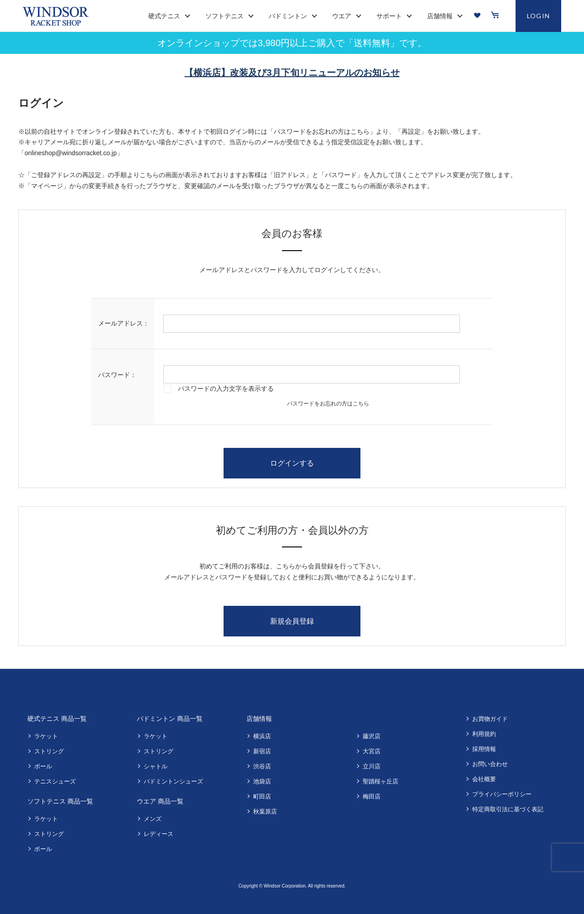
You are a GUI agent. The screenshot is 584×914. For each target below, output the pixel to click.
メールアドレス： (123, 323)
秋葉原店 (265, 811)
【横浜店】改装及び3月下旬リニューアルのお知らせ (291, 73)
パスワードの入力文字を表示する (226, 388)
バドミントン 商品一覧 (170, 718)
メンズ (153, 818)
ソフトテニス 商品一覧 (60, 801)
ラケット (46, 736)
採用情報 (484, 749)
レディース (158, 833)
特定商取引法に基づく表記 (507, 809)
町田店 (262, 796)
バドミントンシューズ (173, 781)
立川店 (372, 766)
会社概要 (484, 779)
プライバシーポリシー (502, 794)
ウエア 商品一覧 (160, 801)
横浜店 (262, 736)
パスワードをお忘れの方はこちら (328, 403)
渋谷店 (262, 766)
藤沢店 (372, 736)
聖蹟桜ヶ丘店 (380, 781)
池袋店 (262, 781)
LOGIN (538, 16)
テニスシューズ (55, 781)
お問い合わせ (490, 764)
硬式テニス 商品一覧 (57, 718)
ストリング (49, 751)
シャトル (155, 766)
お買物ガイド (490, 718)
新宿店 (262, 751)
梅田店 (372, 796)
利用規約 (484, 733)
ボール (43, 766)
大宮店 (372, 751)
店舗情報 (259, 718)
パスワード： (117, 374)
